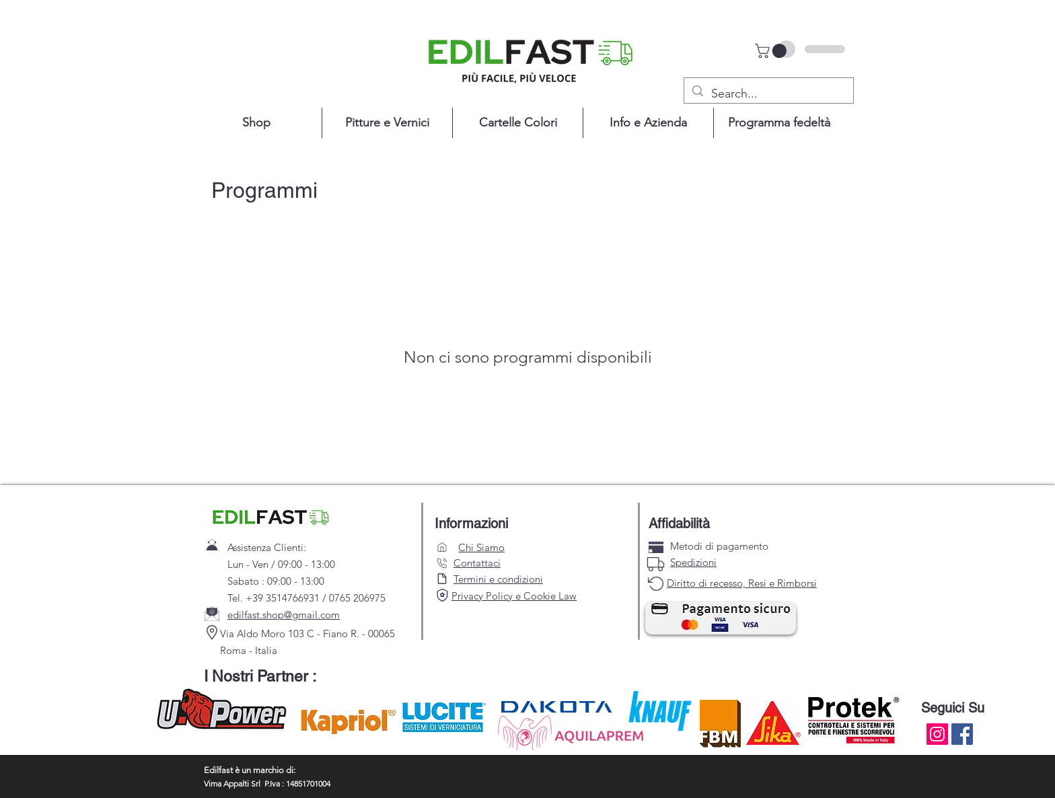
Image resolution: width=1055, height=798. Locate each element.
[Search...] (768, 94)
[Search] (442, 594)
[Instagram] (937, 734)
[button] (772, 51)
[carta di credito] (656, 547)
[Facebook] (962, 734)
